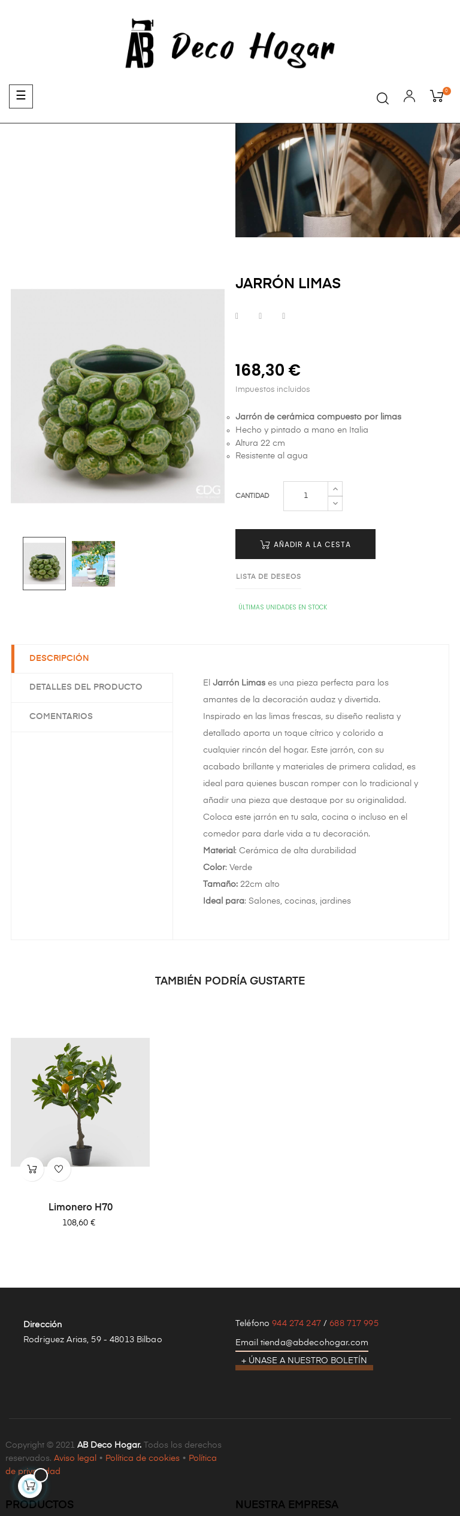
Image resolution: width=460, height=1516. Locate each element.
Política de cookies (142, 1458)
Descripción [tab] (59, 658)
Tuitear (260, 317)
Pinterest (283, 317)
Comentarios (61, 716)
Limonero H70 (81, 1208)
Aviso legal (75, 1458)
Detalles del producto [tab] (86, 687)
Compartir (236, 317)
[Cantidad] (305, 496)
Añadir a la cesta (305, 544)
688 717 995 (354, 1323)
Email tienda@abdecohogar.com (301, 1343)
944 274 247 (296, 1323)
